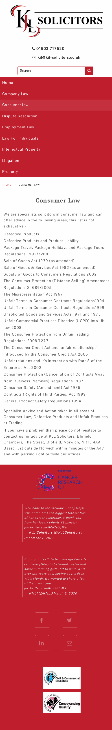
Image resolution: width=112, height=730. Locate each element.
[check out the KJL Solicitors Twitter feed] (70, 620)
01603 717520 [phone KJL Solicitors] (48, 48)
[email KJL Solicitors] (70, 642)
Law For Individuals (20, 138)
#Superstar (69, 522)
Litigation (11, 160)
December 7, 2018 (38, 538)
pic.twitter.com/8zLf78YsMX (45, 588)
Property (10, 171)
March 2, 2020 (65, 593)
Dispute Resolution (20, 116)
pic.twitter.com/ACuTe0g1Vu (45, 527)
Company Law (15, 93)
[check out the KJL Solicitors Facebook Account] (42, 620)
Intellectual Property (21, 149)
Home (7, 82)
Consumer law (15, 104)
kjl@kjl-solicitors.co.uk (59, 57)
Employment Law (18, 127)
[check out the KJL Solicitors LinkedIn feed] (42, 642)
